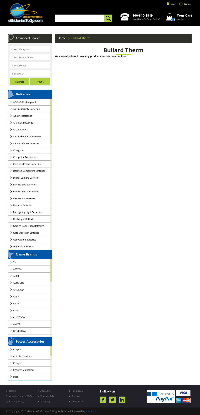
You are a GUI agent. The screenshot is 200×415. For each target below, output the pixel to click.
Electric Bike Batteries (25, 184)
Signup (185, 4)
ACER (16, 275)
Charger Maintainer (23, 369)
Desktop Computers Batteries (29, 170)
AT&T (16, 310)
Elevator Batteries (22, 205)
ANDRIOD (18, 289)
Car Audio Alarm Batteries (27, 136)
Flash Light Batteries (24, 218)
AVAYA (16, 324)
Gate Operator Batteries (26, 232)
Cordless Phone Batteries (27, 163)
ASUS (16, 303)
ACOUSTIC (18, 282)
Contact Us (78, 401)
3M (15, 262)
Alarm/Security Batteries (26, 108)
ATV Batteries (20, 129)
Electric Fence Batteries (25, 191)
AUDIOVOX (19, 317)
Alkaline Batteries (22, 115)
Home (62, 38)
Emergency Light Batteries (27, 212)
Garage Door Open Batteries (28, 225)
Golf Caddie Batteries (24, 239)
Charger (17, 362)
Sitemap (76, 396)
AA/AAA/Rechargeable (25, 102)
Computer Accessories (25, 157)
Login (171, 4)
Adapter (17, 349)
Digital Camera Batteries (26, 177)
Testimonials (47, 396)
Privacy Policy (16, 401)
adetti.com (91, 411)
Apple (16, 296)
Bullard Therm (81, 38)
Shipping (45, 401)
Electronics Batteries (24, 198)
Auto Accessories (22, 356)
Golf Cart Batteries (23, 246)
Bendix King (19, 330)
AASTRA (17, 269)
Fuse (15, 376)
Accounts (45, 391)
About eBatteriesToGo (21, 396)
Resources (77, 391)
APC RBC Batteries (23, 122)
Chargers (18, 150)
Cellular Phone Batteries (26, 143)
